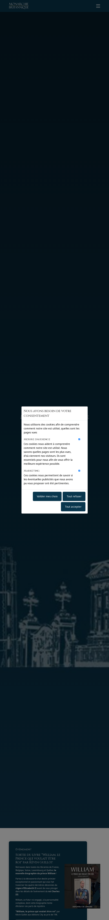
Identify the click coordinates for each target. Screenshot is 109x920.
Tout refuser (74, 496)
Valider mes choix (47, 496)
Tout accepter (73, 506)
